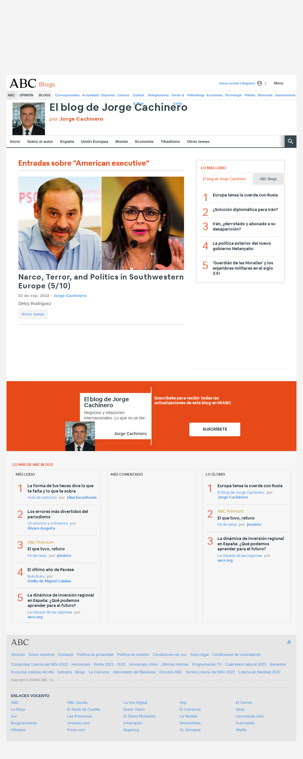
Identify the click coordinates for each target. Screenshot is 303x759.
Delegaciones (158, 95)
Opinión (26, 95)
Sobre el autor (40, 141)
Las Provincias (79, 716)
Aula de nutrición (42, 498)
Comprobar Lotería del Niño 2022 (39, 664)
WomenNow (190, 723)
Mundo (121, 141)
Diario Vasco (134, 709)
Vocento (18, 654)
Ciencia (123, 95)
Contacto (65, 654)
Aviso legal (199, 654)
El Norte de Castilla (83, 709)
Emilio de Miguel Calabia (49, 581)
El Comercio (190, 709)
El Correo (244, 702)
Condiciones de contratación (236, 654)
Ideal (240, 709)
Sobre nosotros (41, 654)
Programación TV (207, 664)
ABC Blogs (268, 179)
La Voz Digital (135, 702)
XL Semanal (190, 730)
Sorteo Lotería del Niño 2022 (210, 672)
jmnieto (64, 556)
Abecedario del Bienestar (134, 672)
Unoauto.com (78, 723)
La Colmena (98, 672)
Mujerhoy (131, 730)
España (67, 141)
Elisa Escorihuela (81, 498)
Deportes (108, 95)
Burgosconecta (24, 723)
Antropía (64, 672)
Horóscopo (81, 664)
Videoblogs (195, 95)
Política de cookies (133, 654)
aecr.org (35, 617)
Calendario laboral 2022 (245, 664)
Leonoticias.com (250, 716)
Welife (241, 730)
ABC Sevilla (77, 702)
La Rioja (18, 709)
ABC (11, 95)
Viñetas (250, 95)
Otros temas (198, 141)
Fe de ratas (37, 556)
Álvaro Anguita (41, 528)
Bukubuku (36, 577)
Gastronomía (285, 95)
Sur (14, 716)
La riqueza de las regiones (50, 612)
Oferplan (18, 730)
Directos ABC (170, 672)
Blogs (44, 95)
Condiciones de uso (169, 654)
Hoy (183, 702)
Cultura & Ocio (138, 96)
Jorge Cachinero (70, 295)
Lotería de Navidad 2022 (259, 672)
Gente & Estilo (178, 96)
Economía (215, 95)
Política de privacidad (95, 654)
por (76, 119)
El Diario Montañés (139, 716)
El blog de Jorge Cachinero (118, 108)
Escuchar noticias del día (32, 672)
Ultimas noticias (175, 664)
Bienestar (265, 95)
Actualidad (90, 95)
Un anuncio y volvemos (48, 523)
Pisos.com (76, 730)
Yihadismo (170, 141)
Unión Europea (94, 141)
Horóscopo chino (143, 664)
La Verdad (188, 716)
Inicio (15, 141)
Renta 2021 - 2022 (110, 664)
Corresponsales (67, 95)
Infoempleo (132, 723)
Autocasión (245, 723)
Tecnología (233, 95)
